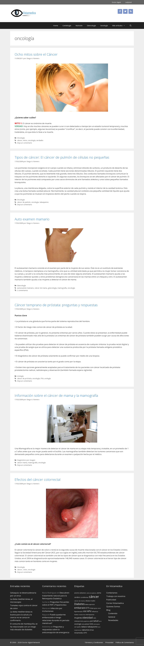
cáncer (19, 140)
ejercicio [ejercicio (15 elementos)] (92, 604)
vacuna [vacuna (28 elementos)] (85, 629)
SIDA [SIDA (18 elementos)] (91, 624)
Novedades (113, 620)
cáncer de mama (41, 288)
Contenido (112, 613)
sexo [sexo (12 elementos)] (100, 621)
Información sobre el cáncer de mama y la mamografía (56, 395)
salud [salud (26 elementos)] (95, 620)
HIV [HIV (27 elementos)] (84, 611)
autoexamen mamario (25, 288)
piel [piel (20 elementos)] (91, 621)
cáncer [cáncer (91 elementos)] (94, 596)
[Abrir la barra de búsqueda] (130, 25)
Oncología (21, 138)
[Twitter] (125, 11)
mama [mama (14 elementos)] (76, 615)
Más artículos (119, 25)
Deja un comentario (24, 143)
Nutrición (79, 25)
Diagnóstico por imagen (26, 460)
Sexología (104, 25)
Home (55, 25)
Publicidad (111, 599)
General (111, 617)
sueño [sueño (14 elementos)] (79, 627)
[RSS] (130, 11)
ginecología (52, 288)
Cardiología (67, 25)
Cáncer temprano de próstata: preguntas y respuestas (56, 305)
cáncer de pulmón (23, 202)
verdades (39, 140)
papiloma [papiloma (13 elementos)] (86, 621)
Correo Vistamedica (115, 603)
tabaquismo (44, 202)
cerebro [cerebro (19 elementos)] (77, 597)
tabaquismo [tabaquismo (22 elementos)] (93, 626)
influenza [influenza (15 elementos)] (95, 611)
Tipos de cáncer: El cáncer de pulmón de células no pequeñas (62, 157)
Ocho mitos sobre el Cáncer (36, 54)
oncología (31, 140)
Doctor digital (116, 2)
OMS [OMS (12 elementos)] (94, 618)
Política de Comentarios (125, 642)
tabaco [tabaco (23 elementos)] (84, 626)
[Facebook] (120, 11)
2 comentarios (22, 290)
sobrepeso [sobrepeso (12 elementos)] (97, 624)
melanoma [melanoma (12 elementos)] (82, 614)
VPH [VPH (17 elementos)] (85, 633)
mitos (25, 140)
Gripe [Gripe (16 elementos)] (92, 608)
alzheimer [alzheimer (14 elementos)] (83, 593)
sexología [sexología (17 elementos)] (77, 624)
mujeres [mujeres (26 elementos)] (78, 617)
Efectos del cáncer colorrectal (37, 479)
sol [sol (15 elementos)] (75, 627)
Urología (20, 376)
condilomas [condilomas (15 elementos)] (84, 597)
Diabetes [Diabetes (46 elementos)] (79, 604)
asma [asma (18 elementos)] (99, 593)
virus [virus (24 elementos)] (91, 630)
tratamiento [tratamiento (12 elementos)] (77, 630)
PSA (42, 378)
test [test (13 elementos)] (99, 627)
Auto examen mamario (32, 219)
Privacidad (109, 642)
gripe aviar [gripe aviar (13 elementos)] (97, 608)
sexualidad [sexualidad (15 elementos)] (85, 624)
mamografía (62, 288)
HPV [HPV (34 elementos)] (89, 611)
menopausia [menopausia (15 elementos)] (90, 615)
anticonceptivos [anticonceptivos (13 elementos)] (92, 593)
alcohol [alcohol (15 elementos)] (76, 593)
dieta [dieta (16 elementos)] (87, 604)
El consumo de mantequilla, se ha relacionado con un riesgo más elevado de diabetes (23, 626)
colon (25, 570)
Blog (108, 610)
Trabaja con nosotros (115, 596)
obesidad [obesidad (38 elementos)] (87, 617)
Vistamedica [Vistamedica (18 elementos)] (78, 633)
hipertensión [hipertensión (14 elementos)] (78, 612)
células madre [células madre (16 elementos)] (90, 601)
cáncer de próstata (24, 378)
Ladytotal (128, 2)
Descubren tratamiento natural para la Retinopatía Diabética (55, 595)
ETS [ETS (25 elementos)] (87, 608)
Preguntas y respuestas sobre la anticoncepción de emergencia (55, 629)
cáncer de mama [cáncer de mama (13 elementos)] (79, 601)
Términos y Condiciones (94, 642)
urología (47, 378)
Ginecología (91, 25)
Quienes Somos (113, 606)
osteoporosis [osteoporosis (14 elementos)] (78, 621)
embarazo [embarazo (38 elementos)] (80, 607)
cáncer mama (22, 462)
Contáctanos (111, 592)
